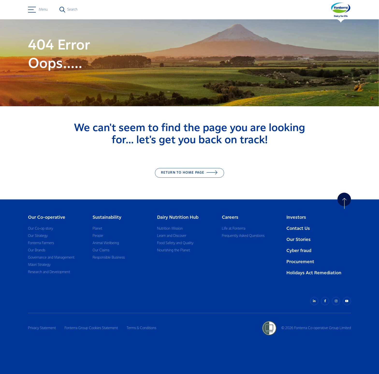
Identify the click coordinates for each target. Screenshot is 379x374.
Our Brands (36, 250)
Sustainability (107, 217)
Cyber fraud (298, 250)
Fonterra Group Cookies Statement (91, 328)
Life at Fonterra (233, 228)
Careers (230, 217)
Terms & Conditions (141, 328)
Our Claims (101, 250)
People (98, 236)
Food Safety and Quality (175, 243)
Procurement (300, 262)
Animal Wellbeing (106, 243)
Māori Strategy (39, 265)
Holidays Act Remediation (313, 273)
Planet (97, 228)
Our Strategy (38, 236)
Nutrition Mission (170, 228)
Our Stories (298, 239)
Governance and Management (51, 257)
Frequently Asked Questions (243, 236)
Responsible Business (109, 257)
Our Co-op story (40, 228)
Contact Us (298, 228)
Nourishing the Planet (173, 250)
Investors (296, 217)
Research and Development (49, 272)
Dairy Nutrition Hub (177, 217)
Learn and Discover (171, 236)
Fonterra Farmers (41, 243)
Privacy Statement (42, 328)
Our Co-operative (46, 217)
